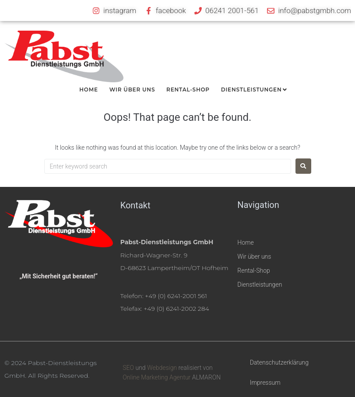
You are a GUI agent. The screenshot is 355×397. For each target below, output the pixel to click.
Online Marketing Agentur (156, 377)
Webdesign (162, 367)
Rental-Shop (253, 270)
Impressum (265, 382)
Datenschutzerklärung (279, 362)
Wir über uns (254, 256)
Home (245, 242)
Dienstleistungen (259, 284)
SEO (128, 367)
